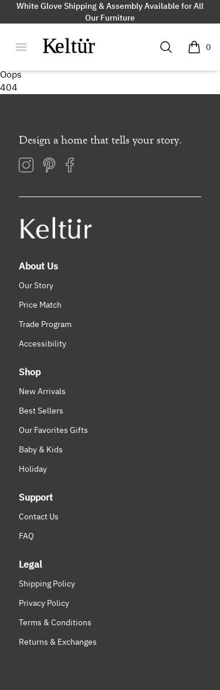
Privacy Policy (44, 603)
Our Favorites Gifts (53, 430)
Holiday (33, 469)
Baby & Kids (41, 449)
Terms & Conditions (55, 622)
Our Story (36, 285)
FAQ (26, 536)
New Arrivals (42, 391)
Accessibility (42, 343)
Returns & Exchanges (58, 641)
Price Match (40, 304)
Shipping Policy (47, 583)
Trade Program (45, 324)
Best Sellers (41, 410)
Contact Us (39, 516)
